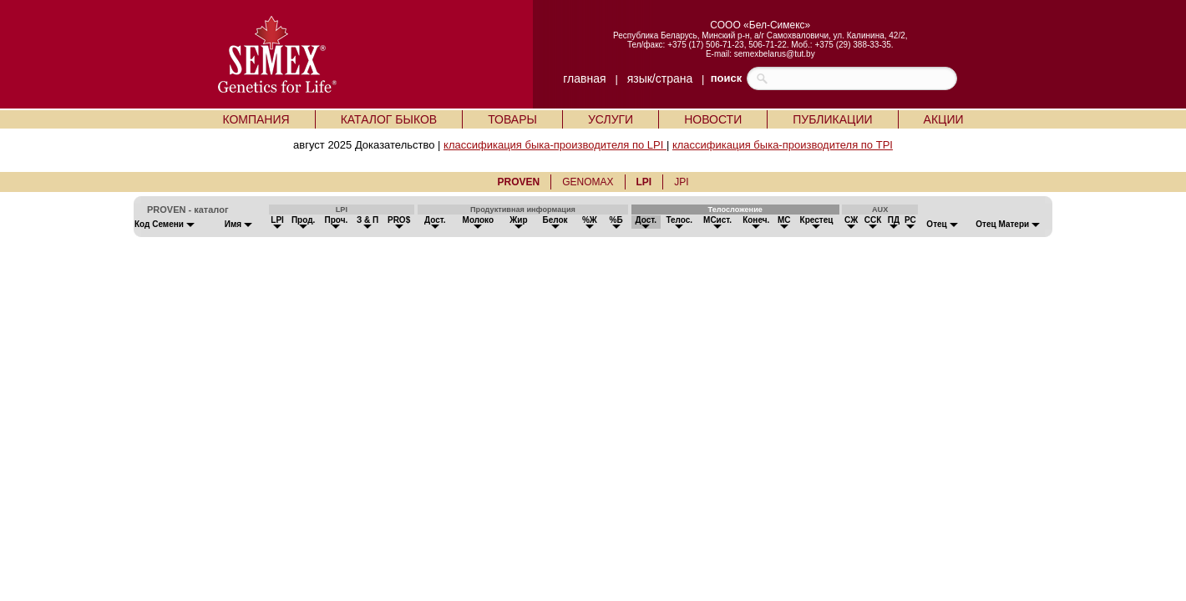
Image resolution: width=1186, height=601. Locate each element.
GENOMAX (587, 182)
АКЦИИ (944, 119)
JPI (681, 182)
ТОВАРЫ (512, 119)
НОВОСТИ (713, 119)
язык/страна (660, 78)
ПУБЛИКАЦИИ (832, 119)
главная (584, 78)
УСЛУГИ (610, 119)
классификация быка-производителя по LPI (554, 145)
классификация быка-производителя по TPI (782, 145)
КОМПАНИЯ (255, 119)
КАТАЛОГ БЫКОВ (389, 119)
